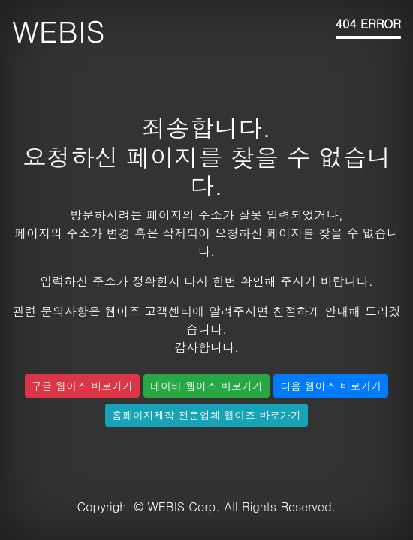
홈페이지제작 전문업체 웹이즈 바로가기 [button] (206, 414)
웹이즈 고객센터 (148, 311)
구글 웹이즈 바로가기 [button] (82, 385)
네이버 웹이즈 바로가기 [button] (206, 385)
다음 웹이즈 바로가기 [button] (330, 385)
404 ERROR (368, 23)
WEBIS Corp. (183, 506)
